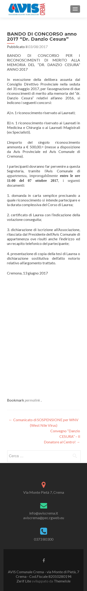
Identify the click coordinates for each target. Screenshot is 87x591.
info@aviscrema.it (43, 513)
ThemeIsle (62, 581)
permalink (33, 400)
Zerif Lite (24, 581)
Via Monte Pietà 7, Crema (43, 492)
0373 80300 (43, 539)
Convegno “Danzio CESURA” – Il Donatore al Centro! (62, 436)
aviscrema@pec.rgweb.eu (43, 517)
